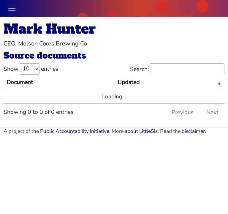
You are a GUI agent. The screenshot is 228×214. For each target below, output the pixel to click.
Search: (177, 69)
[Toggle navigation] (12, 8)
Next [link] (212, 112)
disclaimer (193, 131)
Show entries (31, 69)
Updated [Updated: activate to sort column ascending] (129, 82)
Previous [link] (183, 112)
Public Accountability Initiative (74, 131)
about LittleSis (141, 131)
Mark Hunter (50, 29)
